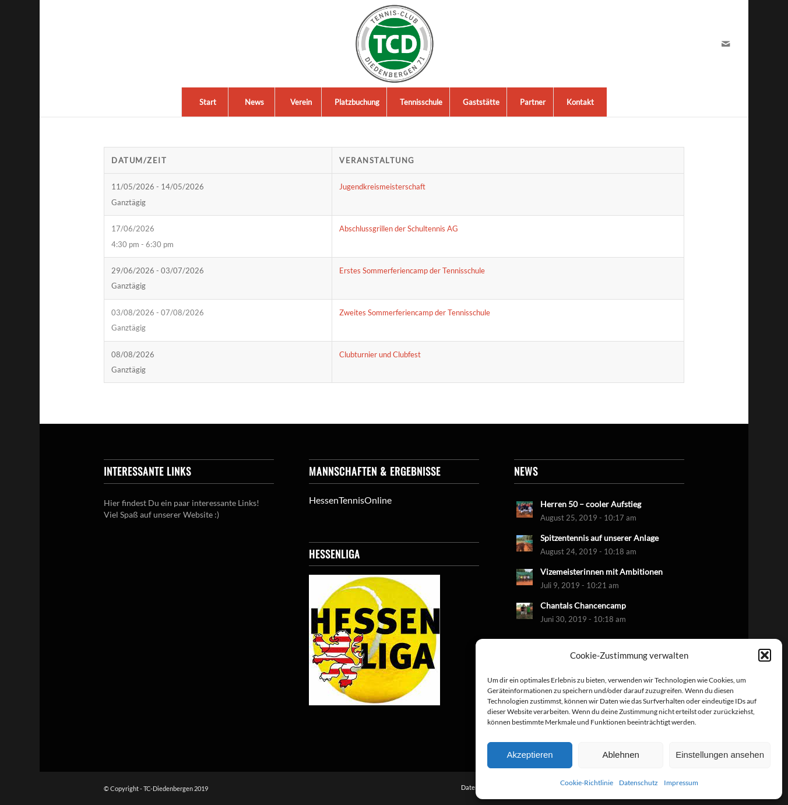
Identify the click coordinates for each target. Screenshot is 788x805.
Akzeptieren (529, 755)
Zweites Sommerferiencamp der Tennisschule (414, 312)
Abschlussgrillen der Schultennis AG (398, 228)
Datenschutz (638, 782)
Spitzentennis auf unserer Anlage (599, 538)
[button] (765, 655)
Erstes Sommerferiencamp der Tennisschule (412, 270)
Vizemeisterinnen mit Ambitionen (601, 571)
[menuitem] (207, 102)
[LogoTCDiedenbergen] (394, 43)
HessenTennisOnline (350, 499)
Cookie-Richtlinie (586, 782)
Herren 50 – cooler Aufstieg (590, 504)
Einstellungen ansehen (720, 755)
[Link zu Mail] (725, 43)
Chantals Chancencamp (583, 605)
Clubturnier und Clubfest (380, 354)
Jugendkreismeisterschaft (382, 186)
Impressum (681, 782)
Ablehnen (620, 755)
